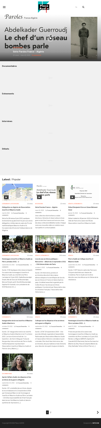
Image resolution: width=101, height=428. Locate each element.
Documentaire (7, 373)
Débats (71, 203)
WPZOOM (95, 423)
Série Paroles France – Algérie (37, 51)
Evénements (6, 203)
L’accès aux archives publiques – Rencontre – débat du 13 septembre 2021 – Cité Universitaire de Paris (50, 261)
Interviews (18, 46)
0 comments (36, 55)
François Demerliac (19, 213)
